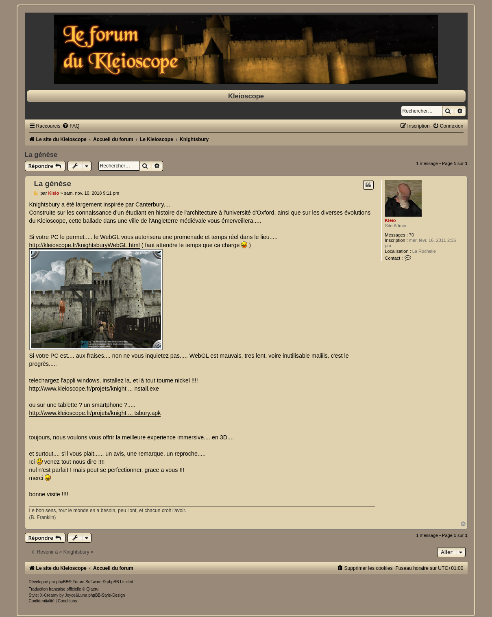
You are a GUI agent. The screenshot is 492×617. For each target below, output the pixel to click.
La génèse (41, 154)
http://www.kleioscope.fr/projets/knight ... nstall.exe (94, 388)
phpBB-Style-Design (106, 595)
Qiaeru (92, 589)
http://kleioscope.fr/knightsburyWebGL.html (84, 245)
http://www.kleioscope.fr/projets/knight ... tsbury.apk (95, 413)
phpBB (62, 582)
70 (411, 234)
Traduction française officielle (55, 589)
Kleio (390, 220)
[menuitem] (70, 126)
